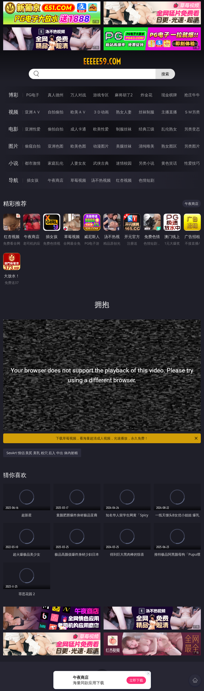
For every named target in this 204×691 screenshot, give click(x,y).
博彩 (13, 94)
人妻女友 (78, 163)
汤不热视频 (101, 180)
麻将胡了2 (124, 95)
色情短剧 (146, 180)
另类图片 (192, 146)
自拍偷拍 (55, 112)
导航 (13, 180)
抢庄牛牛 (192, 95)
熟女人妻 (124, 112)
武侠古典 (101, 163)
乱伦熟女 (169, 129)
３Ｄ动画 (101, 112)
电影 (13, 129)
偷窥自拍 (32, 146)
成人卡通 (78, 129)
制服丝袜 (124, 129)
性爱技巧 (192, 163)
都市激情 (32, 163)
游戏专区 (101, 95)
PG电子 (32, 95)
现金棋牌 (169, 95)
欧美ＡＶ (78, 112)
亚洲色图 (55, 146)
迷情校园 (124, 163)
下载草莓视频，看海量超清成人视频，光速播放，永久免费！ (127, 438)
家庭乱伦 (55, 163)
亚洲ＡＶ (32, 112)
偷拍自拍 (55, 129)
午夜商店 (55, 180)
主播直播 (169, 112)
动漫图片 (101, 146)
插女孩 (33, 180)
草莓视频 (78, 180)
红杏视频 (124, 180)
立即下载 (136, 680)
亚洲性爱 (32, 129)
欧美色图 (78, 146)
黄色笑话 (169, 163)
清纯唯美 (146, 146)
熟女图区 (169, 146)
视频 (13, 112)
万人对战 (78, 95)
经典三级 (146, 129)
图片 (13, 146)
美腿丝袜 (124, 146)
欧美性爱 (101, 129)
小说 (13, 163)
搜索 (165, 74)
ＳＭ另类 (192, 112)
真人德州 (55, 95)
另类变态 (192, 129)
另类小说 (146, 163)
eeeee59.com (102, 61)
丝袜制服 (146, 112)
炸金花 (146, 95)
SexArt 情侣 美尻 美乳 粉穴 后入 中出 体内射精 (42, 453)
